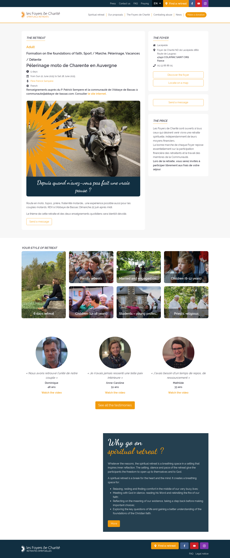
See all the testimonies (115, 405)
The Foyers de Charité (138, 14)
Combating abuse (162, 14)
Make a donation (196, 14)
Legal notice (201, 553)
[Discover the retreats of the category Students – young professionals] (139, 302)
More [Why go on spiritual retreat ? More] (114, 523)
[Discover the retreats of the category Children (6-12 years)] (186, 267)
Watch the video (52, 392)
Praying (145, 3)
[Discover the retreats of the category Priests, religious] (186, 302)
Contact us (124, 3)
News (179, 14)
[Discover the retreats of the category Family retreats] (91, 267)
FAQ (136, 3)
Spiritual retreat (96, 14)
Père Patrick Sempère (42, 81)
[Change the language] (157, 3)
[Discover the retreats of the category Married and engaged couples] (139, 267)
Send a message (39, 221)
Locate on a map (178, 82)
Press (113, 3)
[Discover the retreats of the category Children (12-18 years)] (91, 302)
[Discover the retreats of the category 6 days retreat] (44, 284)
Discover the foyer (178, 74)
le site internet (97, 93)
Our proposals (115, 14)
